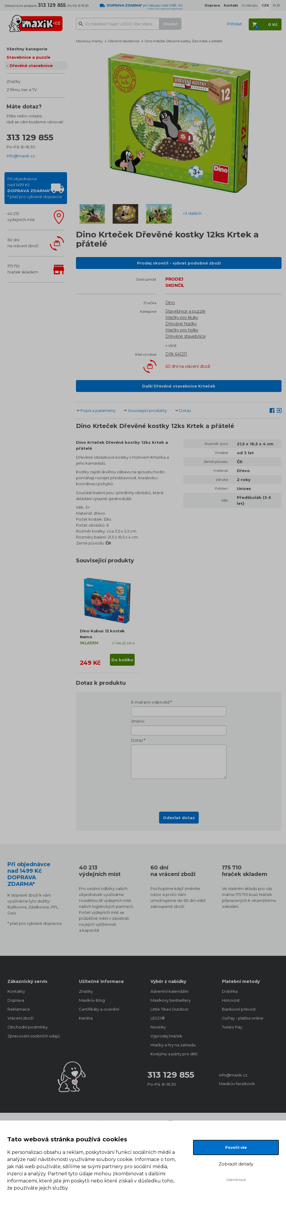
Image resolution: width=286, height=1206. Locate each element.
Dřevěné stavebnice (31, 65)
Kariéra (86, 1018)
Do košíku (122, 659)
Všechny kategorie (27, 48)
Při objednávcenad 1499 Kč (34, 187)
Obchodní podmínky (27, 1027)
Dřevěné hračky (181, 323)
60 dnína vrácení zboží (22, 242)
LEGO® (157, 1018)
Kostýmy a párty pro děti (174, 1053)
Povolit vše (236, 1147)
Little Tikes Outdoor (169, 1009)
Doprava (15, 1000)
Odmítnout (236, 1179)
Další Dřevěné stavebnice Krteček (178, 386)
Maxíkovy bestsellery (170, 1000)
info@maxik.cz (21, 155)
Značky (14, 81)
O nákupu (250, 5)
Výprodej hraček (166, 1036)
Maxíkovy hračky (89, 41)
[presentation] (178, 793)
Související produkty (147, 410)
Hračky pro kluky (181, 317)
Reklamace (18, 1009)
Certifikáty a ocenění (99, 1009)
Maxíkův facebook (237, 1083)
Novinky (158, 1027)
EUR (276, 5)
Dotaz (185, 410)
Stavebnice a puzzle (28, 57)
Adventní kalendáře (169, 991)
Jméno (137, 721)
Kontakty (16, 991)
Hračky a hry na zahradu (173, 1044)
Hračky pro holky (181, 330)
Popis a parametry (98, 410)
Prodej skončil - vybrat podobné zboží (179, 263)
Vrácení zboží (20, 1018)
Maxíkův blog (92, 1000)
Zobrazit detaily (236, 1164)
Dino (170, 302)
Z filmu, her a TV (22, 89)
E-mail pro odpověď (150, 702)
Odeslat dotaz (179, 817)
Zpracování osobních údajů (33, 1036)
